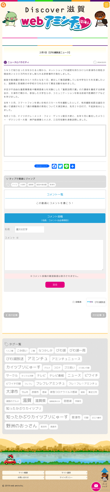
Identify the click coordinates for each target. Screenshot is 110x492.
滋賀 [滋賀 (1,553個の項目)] (27, 400)
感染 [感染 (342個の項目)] (44, 392)
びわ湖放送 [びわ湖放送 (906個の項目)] (15, 358)
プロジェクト (55, 42)
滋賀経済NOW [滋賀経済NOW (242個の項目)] (54, 401)
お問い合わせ (23, 477)
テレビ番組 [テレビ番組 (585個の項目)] (56, 375)
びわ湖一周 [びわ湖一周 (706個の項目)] (77, 350)
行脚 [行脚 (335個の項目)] (86, 417)
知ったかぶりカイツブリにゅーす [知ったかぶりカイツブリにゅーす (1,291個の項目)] (37, 417)
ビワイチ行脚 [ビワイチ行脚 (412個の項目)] (13, 383)
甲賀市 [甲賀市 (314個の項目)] (78, 401)
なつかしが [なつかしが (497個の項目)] (45, 350)
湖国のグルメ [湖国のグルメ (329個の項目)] (12, 401)
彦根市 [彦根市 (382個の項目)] (35, 392)
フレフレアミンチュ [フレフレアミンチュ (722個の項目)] (50, 383)
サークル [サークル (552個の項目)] (12, 375)
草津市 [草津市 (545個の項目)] (76, 417)
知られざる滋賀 (20, 34)
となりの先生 (55, 34)
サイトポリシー (66, 477)
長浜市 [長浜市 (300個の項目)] (44, 426)
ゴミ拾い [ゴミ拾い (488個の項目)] (69, 367)
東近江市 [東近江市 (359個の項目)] (92, 392)
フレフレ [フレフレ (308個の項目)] (28, 383)
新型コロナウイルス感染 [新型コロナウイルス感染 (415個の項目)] (63, 392)
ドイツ (14, 184)
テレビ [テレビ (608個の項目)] (41, 375)
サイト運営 (66, 472)
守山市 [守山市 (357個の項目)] (25, 392)
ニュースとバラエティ (90, 42)
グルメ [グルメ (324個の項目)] (47, 367)
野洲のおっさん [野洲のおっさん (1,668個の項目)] (21, 426)
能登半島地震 (42, 184)
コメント (12, 237)
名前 (7, 229)
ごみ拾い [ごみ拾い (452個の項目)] (22, 350)
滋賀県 (30, 184)
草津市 (52, 184)
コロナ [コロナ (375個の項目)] (57, 367)
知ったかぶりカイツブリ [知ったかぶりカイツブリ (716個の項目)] (23, 408)
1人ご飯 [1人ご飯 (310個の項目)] (9, 350)
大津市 (22, 184)
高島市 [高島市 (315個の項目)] (53, 426)
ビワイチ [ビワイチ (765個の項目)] (91, 375)
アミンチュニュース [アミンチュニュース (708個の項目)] (66, 359)
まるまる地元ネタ (20, 42)
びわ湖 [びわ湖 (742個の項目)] (61, 350)
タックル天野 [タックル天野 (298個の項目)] (27, 375)
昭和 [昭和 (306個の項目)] (83, 392)
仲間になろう (90, 34)
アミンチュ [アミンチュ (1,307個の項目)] (37, 358)
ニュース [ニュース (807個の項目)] (74, 375)
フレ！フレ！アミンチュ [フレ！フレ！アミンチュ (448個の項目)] (83, 383)
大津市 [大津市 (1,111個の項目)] (12, 391)
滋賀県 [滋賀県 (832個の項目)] (40, 400)
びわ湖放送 (100, 302)
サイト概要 (23, 472)
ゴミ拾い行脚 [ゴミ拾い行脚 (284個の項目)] (83, 367)
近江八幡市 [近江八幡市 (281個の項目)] (96, 417)
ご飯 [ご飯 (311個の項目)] (33, 350)
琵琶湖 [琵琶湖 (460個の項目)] (68, 401)
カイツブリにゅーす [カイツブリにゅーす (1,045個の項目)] (23, 367)
